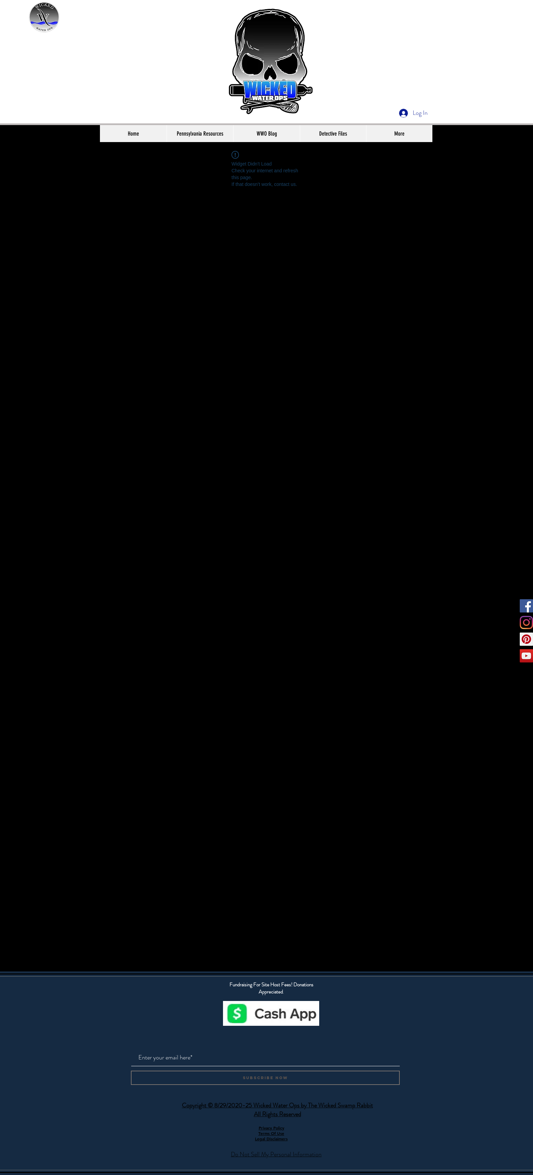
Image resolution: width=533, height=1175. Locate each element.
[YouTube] (526, 655)
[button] (200, 133)
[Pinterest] (526, 639)
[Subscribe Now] (265, 1078)
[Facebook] (526, 605)
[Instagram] (526, 622)
